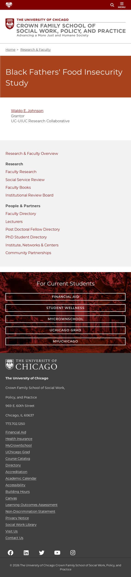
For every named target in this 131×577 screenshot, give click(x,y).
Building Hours (17, 492)
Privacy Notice (17, 518)
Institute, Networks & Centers (32, 245)
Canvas (11, 498)
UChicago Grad (65, 330)
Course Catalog (17, 459)
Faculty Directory (20, 214)
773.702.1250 (15, 424)
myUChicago (65, 341)
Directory (13, 465)
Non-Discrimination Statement (30, 511)
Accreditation (16, 472)
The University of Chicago (26, 378)
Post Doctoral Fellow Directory (32, 229)
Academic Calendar (21, 478)
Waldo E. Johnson (27, 111)
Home (10, 50)
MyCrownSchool (65, 319)
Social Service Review (25, 180)
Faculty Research (21, 172)
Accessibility (15, 485)
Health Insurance (18, 439)
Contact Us (14, 538)
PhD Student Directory (26, 237)
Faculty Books (18, 187)
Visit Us (11, 531)
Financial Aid (65, 297)
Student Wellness (65, 308)
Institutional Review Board (29, 195)
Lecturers (14, 222)
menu (122, 5)
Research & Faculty (22, 153)
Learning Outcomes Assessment (31, 505)
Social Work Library (21, 525)
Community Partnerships (28, 253)
